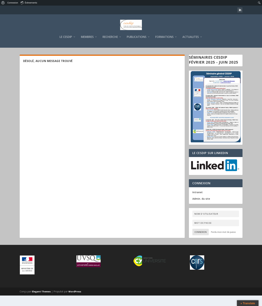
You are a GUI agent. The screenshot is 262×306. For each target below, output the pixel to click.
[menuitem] (3, 3)
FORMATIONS (164, 47)
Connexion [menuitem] (12, 2)
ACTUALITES (190, 47)
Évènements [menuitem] (29, 2)
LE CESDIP (66, 47)
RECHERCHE (110, 47)
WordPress (74, 302)
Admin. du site (201, 209)
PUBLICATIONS (136, 47)
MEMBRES (87, 47)
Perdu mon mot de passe (223, 242)
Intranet (197, 202)
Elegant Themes (41, 302)
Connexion (200, 242)
